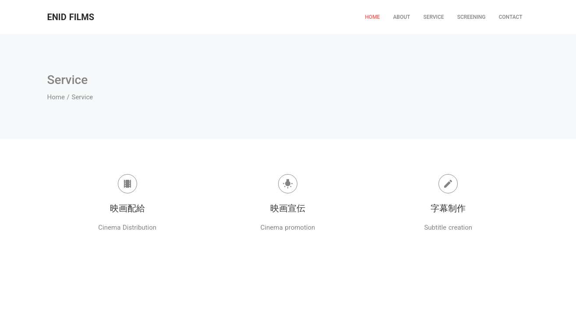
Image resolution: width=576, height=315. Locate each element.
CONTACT (510, 17)
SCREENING (471, 17)
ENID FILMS (71, 17)
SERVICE (433, 17)
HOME (372, 17)
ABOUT (401, 17)
